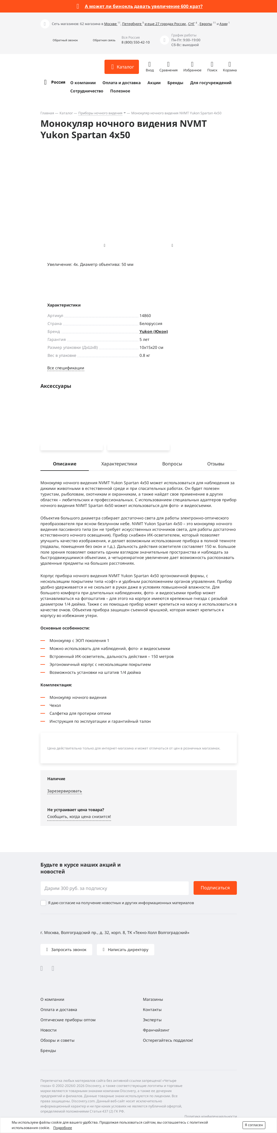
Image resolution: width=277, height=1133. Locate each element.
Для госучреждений (210, 82)
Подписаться (215, 888)
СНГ (191, 23)
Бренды (175, 82)
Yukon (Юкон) (153, 331)
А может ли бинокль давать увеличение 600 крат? (144, 6)
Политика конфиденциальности (210, 1116)
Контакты (152, 1009)
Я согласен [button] (254, 1124)
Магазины (153, 999)
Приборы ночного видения (100, 113)
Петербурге (132, 23)
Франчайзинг (156, 1030)
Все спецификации (65, 367)
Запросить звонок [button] (68, 949)
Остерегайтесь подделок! (168, 1040)
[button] (59, 40)
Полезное (120, 91)
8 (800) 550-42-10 (136, 42)
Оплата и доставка (121, 82)
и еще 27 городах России (165, 23)
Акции (154, 82)
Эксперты (152, 1019)
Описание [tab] (64, 465)
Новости (48, 1030)
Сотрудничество (86, 91)
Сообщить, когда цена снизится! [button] (79, 817)
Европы (206, 23)
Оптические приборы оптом (68, 1019)
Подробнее (62, 1127)
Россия (58, 82)
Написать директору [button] (127, 949)
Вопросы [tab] (172, 465)
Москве (111, 23)
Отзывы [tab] (215, 465)
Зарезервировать (64, 792)
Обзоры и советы (57, 1040)
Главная (47, 113)
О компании (83, 82)
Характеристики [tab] (119, 465)
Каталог (66, 113)
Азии (223, 23)
